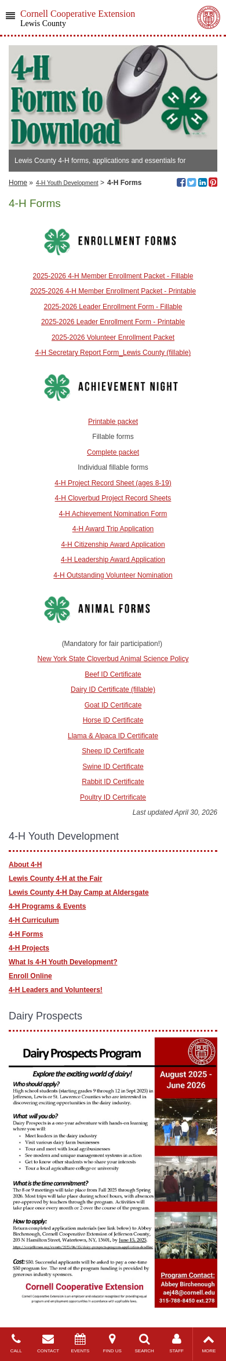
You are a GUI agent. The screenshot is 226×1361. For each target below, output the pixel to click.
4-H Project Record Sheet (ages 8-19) (112, 483)
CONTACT (48, 1343)
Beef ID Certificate (113, 674)
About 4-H (25, 865)
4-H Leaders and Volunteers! (56, 990)
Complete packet (113, 452)
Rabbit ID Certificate (113, 782)
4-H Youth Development (67, 183)
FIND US (112, 1343)
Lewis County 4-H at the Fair (55, 878)
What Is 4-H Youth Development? (63, 962)
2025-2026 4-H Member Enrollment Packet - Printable (113, 291)
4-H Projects (29, 948)
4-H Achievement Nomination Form (113, 514)
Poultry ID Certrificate (113, 797)
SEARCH (145, 1343)
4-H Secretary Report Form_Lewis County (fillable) (113, 353)
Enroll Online (30, 976)
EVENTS (80, 1343)
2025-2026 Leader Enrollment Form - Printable (113, 322)
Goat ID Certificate (113, 705)
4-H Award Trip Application (113, 529)
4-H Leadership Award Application (113, 560)
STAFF (176, 1343)
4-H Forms (26, 934)
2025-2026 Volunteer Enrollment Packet (113, 337)
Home (18, 183)
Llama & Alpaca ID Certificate (113, 736)
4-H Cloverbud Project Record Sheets (113, 498)
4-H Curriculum (34, 920)
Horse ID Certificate (113, 720)
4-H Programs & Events (47, 906)
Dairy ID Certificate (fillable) (113, 689)
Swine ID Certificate (112, 767)
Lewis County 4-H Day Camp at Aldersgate (79, 892)
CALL (16, 1343)
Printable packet (113, 422)
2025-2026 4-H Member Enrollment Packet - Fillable (113, 276)
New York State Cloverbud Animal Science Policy (113, 659)
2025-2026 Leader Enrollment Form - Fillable (113, 307)
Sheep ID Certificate (113, 751)
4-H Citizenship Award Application (113, 544)
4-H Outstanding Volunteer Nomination (112, 575)
